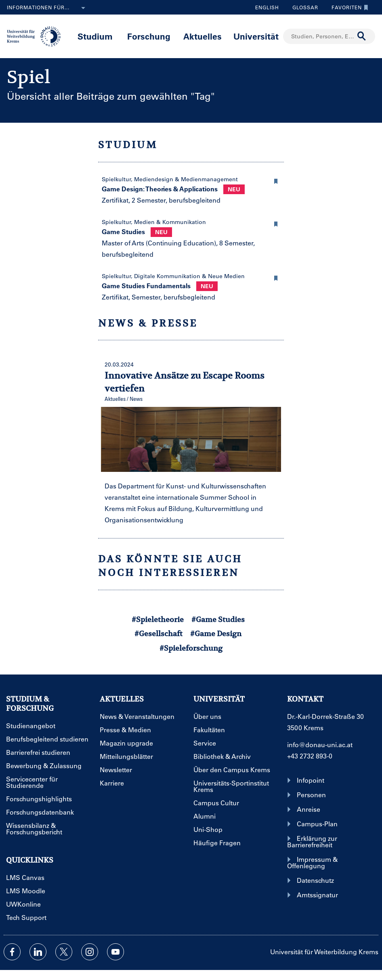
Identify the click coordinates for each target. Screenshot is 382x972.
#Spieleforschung (191, 648)
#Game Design (215, 633)
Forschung (148, 36)
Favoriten (347, 7)
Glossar (302, 7)
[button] (276, 180)
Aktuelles (202, 36)
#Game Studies (218, 619)
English (267, 7)
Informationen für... (47, 8)
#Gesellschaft (158, 633)
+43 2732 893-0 (309, 756)
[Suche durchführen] (362, 36)
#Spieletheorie (158, 619)
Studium (95, 36)
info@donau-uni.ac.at (320, 744)
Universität (256, 36)
